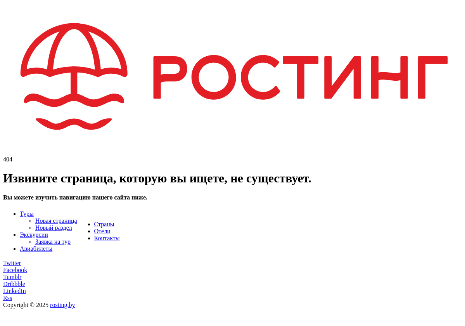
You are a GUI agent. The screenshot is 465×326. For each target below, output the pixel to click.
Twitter (12, 263)
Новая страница (56, 220)
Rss (7, 298)
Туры (27, 213)
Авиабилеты (36, 248)
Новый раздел (53, 227)
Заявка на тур (53, 241)
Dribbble (14, 284)
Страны (104, 224)
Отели (102, 231)
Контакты (107, 238)
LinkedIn (14, 291)
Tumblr (12, 277)
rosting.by (62, 305)
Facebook (15, 270)
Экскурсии (34, 234)
